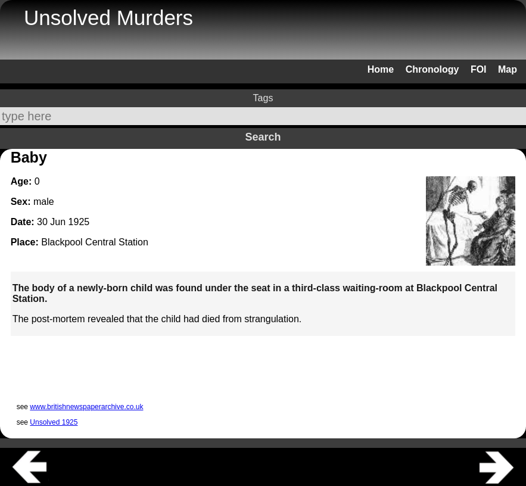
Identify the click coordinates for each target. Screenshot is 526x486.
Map (507, 69)
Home (381, 69)
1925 (79, 222)
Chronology (432, 69)
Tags (263, 98)
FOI (479, 69)
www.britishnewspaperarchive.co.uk (86, 407)
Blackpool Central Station (94, 242)
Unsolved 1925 (53, 422)
